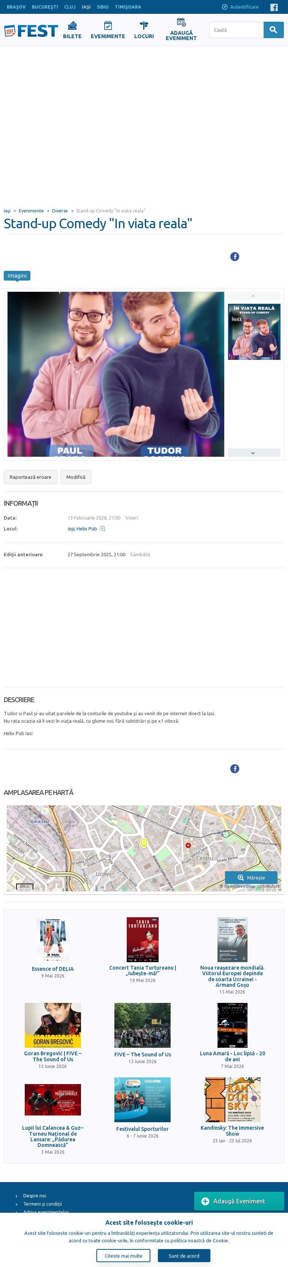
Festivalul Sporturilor (142, 1129)
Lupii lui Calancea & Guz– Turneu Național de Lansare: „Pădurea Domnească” (52, 1136)
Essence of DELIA (53, 969)
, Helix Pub (82, 528)
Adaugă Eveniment (233, 1201)
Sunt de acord (184, 1255)
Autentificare (240, 7)
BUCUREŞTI (45, 6)
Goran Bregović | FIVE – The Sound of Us (52, 1056)
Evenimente (31, 210)
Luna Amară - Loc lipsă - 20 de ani (232, 1056)
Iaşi (7, 210)
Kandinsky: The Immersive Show (232, 1130)
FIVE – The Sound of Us (142, 1055)
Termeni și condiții (42, 1204)
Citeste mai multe (123, 1255)
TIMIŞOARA (128, 6)
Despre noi (34, 1195)
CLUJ (70, 6)
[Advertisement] (74, 123)
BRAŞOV (16, 6)
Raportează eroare (30, 477)
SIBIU (103, 6)
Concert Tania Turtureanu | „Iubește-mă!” (142, 970)
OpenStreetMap (239, 886)
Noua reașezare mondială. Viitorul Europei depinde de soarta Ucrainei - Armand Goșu (232, 976)
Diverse (60, 210)
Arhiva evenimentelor (46, 1212)
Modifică (76, 477)
